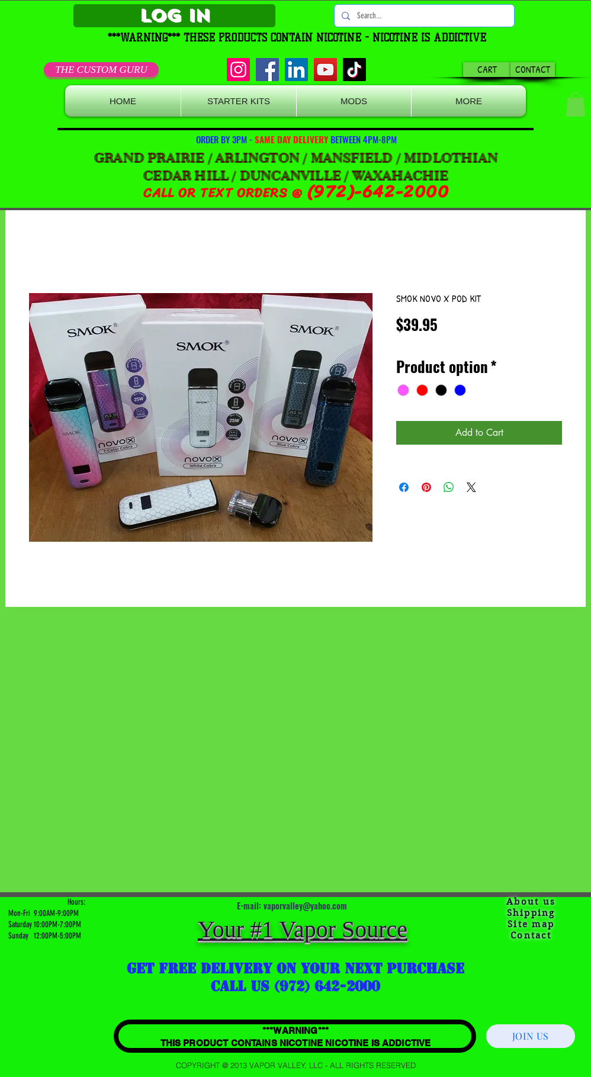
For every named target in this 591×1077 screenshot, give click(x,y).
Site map (531, 924)
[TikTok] (354, 69)
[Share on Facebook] (404, 487)
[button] (576, 104)
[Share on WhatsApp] (449, 487)
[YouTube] (325, 69)
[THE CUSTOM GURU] (101, 69)
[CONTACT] (532, 69)
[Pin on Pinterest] (426, 487)
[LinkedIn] (296, 69)
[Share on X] (471, 487)
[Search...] (423, 16)
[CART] (487, 69)
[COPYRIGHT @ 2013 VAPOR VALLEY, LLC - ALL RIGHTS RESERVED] (295, 1065)
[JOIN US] (530, 1036)
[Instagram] (238, 69)
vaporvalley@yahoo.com (305, 905)
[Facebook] (267, 69)
